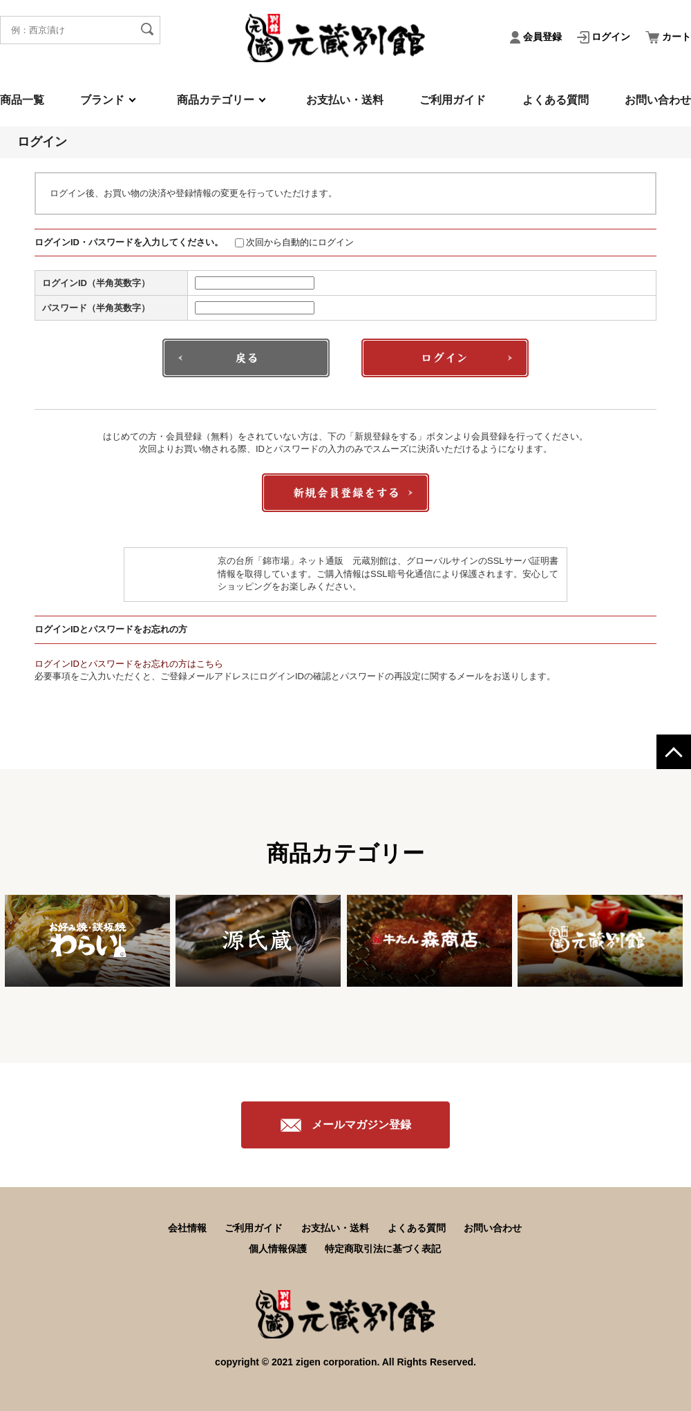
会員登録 (537, 36)
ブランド (102, 100)
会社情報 (187, 1227)
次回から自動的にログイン (294, 242)
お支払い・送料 (345, 100)
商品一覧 (22, 100)
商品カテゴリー (215, 100)
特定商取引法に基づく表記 (383, 1248)
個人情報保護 (278, 1248)
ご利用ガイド (452, 100)
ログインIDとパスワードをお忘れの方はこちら (129, 664)
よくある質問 (555, 100)
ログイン (605, 36)
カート (668, 36)
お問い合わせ (658, 100)
